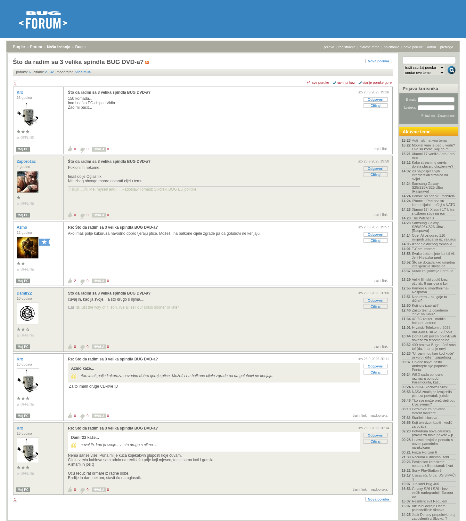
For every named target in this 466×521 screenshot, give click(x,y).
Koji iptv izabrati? (425, 305)
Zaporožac (27, 161)
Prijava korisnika (420, 88)
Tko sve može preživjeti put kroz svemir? (433, 402)
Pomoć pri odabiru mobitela (433, 196)
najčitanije (391, 47)
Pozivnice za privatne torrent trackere (428, 411)
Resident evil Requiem (429, 501)
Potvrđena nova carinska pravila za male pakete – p (432, 433)
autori (431, 47)
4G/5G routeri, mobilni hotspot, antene (429, 321)
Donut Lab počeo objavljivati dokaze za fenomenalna (434, 338)
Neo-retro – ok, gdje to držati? (429, 299)
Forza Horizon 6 (424, 452)
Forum (36, 47)
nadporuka (379, 415)
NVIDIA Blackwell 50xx (429, 387)
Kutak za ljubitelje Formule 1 (432, 273)
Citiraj (375, 105)
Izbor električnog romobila (432, 244)
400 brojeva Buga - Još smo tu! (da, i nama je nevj (434, 347)
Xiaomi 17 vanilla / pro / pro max (433, 156)
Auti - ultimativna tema (429, 140)
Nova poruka (378, 61)
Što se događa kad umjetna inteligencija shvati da (433, 264)
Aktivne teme (416, 131)
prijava (329, 47)
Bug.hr (19, 47)
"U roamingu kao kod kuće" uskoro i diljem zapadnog (433, 355)
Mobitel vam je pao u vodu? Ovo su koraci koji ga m (433, 147)
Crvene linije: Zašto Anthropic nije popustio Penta (429, 366)
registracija (347, 47)
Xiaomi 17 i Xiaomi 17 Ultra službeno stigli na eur (433, 211)
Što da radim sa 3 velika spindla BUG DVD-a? (109, 92)
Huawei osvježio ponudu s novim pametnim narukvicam (432, 443)
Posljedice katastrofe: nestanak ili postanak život (432, 464)
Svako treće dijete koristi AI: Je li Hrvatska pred (433, 255)
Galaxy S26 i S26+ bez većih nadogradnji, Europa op (432, 492)
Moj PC (23, 149)
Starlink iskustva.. (425, 418)
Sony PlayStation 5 (427, 470)
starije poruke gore (377, 82)
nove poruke (413, 47)
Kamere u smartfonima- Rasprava (430, 290)
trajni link (381, 149)
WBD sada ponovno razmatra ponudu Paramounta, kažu (427, 378)
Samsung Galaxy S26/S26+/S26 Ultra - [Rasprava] (428, 227)
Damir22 (25, 293)
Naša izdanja (58, 47)
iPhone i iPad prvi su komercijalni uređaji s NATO (433, 203)
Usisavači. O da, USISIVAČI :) (434, 477)
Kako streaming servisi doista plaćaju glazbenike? (432, 164)
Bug (79, 47)
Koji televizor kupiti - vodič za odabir (432, 424)
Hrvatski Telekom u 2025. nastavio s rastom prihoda (432, 329)
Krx (20, 92)
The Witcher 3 (423, 218)
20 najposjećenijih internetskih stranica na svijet (430, 175)
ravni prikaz (346, 82)
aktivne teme (370, 47)
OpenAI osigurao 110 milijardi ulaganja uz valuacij (433, 237)
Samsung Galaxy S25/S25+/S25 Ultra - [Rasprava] (428, 187)
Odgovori (375, 99)
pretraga (446, 47)
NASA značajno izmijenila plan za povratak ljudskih (432, 394)
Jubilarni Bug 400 (425, 484)
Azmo (22, 227)
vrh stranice (448, 512)
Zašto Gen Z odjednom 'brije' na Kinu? (430, 312)
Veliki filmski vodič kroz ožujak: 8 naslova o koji (430, 281)
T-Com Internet (423, 249)
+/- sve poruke (318, 82)
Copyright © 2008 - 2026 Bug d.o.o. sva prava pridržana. (233, 519)
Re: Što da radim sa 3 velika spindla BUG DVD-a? (113, 227)
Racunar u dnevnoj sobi (430, 457)
